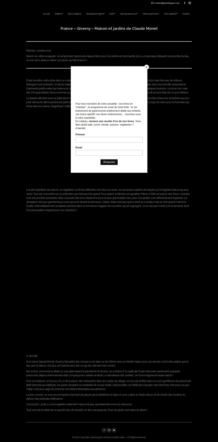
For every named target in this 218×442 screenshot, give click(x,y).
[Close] (146, 67)
